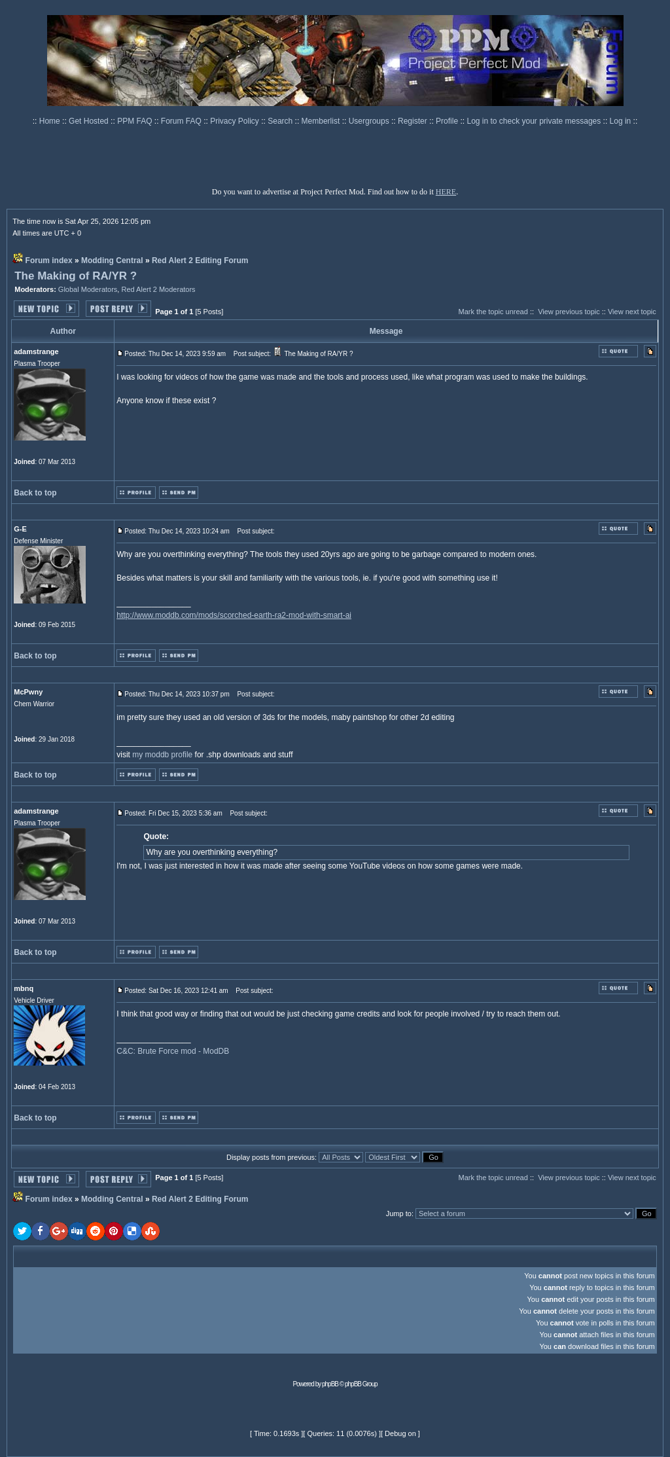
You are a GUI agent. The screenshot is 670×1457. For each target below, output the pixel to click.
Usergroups (370, 121)
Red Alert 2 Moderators (158, 289)
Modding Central (112, 260)
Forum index (49, 260)
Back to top (35, 492)
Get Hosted (90, 121)
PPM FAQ (135, 121)
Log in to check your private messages (535, 121)
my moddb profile (162, 754)
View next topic (632, 311)
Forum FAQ (182, 121)
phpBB (330, 1384)
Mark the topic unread (492, 311)
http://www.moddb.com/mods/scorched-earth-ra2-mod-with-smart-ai (233, 615)
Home (50, 121)
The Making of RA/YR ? (75, 276)
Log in (620, 121)
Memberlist (322, 121)
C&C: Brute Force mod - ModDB (172, 1051)
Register (413, 121)
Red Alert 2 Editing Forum (200, 260)
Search (281, 121)
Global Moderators (88, 289)
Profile (448, 121)
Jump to (399, 1213)
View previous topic (569, 311)
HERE (446, 191)
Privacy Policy (235, 121)
